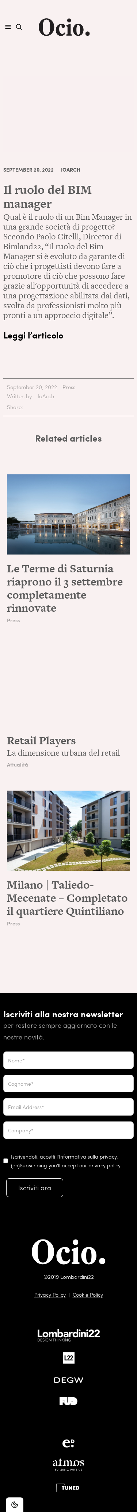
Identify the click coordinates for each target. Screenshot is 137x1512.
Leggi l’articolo (33, 335)
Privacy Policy (50, 1294)
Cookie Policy (88, 1294)
